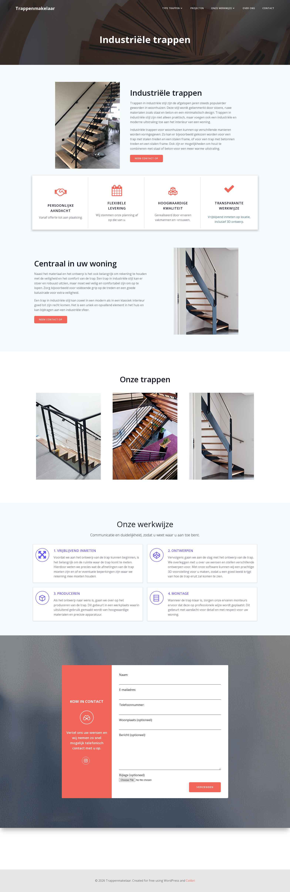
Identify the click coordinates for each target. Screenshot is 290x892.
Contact (263, 9)
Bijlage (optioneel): (169, 819)
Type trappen (167, 9)
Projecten (191, 9)
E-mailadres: (169, 730)
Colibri (190, 881)
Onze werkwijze (218, 9)
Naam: (169, 715)
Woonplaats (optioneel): (169, 760)
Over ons (243, 9)
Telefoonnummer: (169, 745)
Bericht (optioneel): (169, 790)
